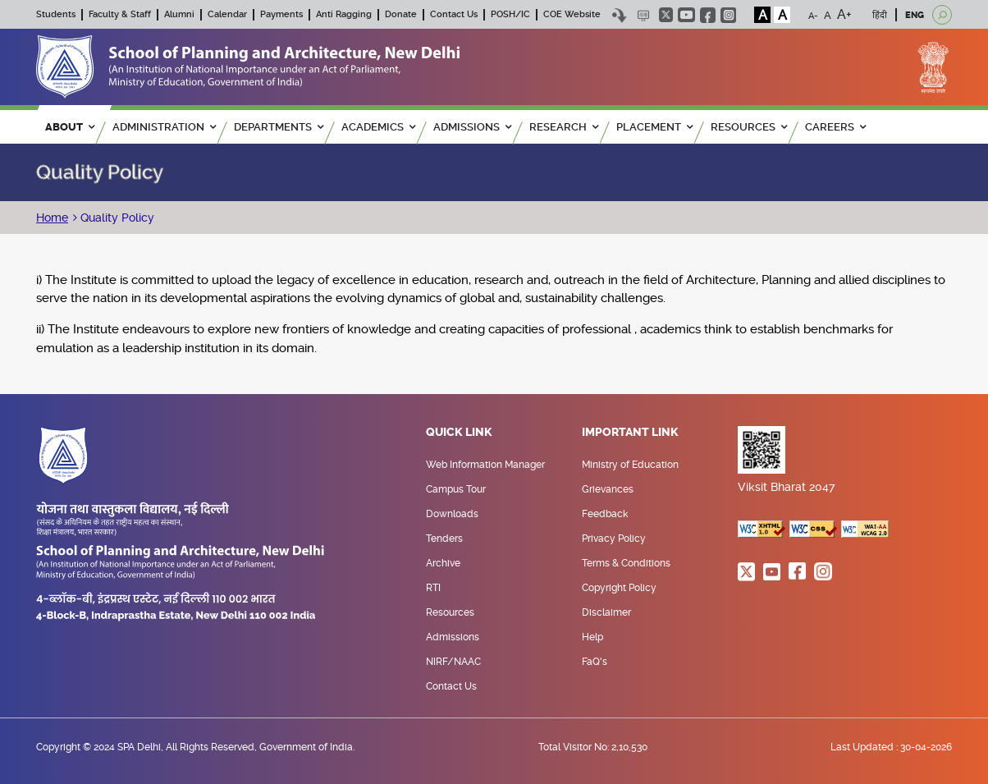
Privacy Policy (614, 538)
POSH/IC (510, 14)
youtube (686, 14)
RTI (433, 588)
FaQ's (594, 661)
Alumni (179, 14)
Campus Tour (456, 489)
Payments (281, 14)
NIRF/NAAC (453, 661)
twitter (666, 14)
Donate (401, 14)
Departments (278, 127)
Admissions (452, 637)
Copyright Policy (619, 588)
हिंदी (879, 15)
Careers (835, 127)
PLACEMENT (654, 127)
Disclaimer (606, 612)
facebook (708, 15)
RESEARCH (563, 127)
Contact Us (454, 14)
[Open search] (942, 15)
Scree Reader (643, 15)
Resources (450, 612)
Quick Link (459, 432)
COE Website (572, 14)
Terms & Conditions (626, 563)
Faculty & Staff (120, 14)
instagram (728, 15)
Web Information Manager (485, 464)
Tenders (444, 538)
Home (52, 217)
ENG (914, 15)
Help (592, 637)
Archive (443, 563)
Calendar (227, 14)
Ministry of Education (630, 464)
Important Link (630, 432)
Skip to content (619, 15)
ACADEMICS (378, 127)
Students (55, 14)
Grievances (608, 489)
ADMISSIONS (472, 127)
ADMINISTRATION (164, 127)
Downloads (452, 514)
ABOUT (69, 127)
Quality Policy (115, 217)
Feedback (605, 514)
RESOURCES (749, 127)
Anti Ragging (344, 14)
